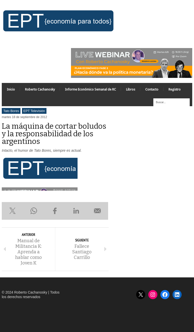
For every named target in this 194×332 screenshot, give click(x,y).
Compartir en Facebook (54, 211)
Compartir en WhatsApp (33, 211)
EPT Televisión (34, 111)
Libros (130, 89)
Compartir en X (12, 211)
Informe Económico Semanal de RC (90, 89)
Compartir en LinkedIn (76, 211)
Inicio (11, 89)
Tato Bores (11, 111)
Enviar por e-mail (97, 211)
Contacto (151, 89)
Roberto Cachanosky (40, 89)
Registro (174, 89)
